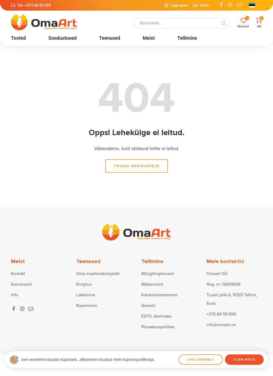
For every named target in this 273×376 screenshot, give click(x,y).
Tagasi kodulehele (136, 166)
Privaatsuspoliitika (158, 327)
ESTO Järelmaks (156, 316)
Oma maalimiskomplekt (98, 273)
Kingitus (83, 284)
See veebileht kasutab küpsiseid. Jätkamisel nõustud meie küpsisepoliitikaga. (88, 359)
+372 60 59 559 (38, 5)
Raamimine (86, 305)
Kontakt (18, 273)
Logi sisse (175, 5)
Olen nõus (244, 360)
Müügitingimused (157, 273)
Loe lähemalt (200, 360)
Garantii (148, 305)
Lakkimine (85, 295)
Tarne (201, 5)
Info (14, 295)
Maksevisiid (152, 284)
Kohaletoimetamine (159, 295)
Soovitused (21, 284)
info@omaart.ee (221, 325)
